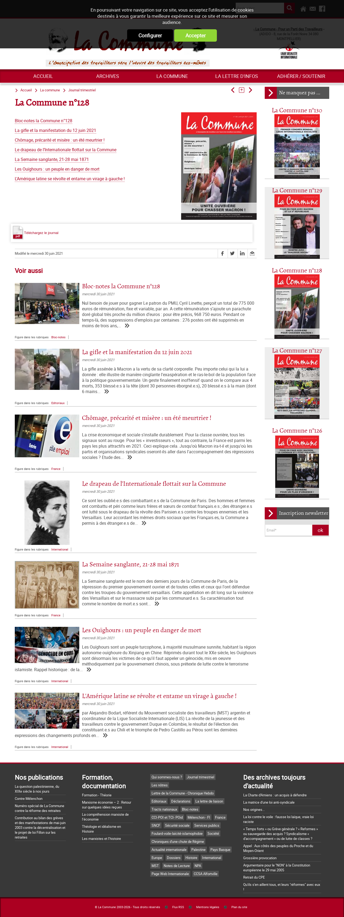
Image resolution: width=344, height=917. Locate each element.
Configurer (150, 35)
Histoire (191, 857)
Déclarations (181, 801)
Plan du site (239, 907)
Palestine (198, 849)
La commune (172, 76)
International (59, 549)
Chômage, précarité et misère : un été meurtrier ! (60, 140)
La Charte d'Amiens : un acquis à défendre (275, 795)
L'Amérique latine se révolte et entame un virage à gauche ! (70, 179)
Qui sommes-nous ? (167, 777)
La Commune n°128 (297, 270)
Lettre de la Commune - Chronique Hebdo (183, 793)
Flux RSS (178, 907)
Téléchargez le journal (35, 232)
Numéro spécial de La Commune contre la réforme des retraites (39, 808)
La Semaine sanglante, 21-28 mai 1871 (52, 159)
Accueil (43, 76)
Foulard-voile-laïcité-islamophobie (177, 833)
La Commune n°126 (297, 430)
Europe (157, 857)
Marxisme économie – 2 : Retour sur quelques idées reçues (106, 805)
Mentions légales (207, 907)
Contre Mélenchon (28, 798)
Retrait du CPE (254, 877)
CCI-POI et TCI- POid (167, 817)
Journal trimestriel (82, 90)
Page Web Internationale (170, 873)
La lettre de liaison (209, 801)
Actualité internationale (169, 849)
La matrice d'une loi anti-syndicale (269, 802)
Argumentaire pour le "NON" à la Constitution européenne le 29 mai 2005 (276, 867)
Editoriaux (57, 403)
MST (155, 865)
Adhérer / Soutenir (301, 76)
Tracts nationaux (164, 809)
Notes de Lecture (177, 865)
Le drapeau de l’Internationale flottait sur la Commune (65, 150)
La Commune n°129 (297, 190)
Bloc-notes (58, 337)
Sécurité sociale (177, 825)
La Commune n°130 (297, 110)
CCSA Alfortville (205, 873)
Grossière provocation (260, 857)
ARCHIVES (107, 76)
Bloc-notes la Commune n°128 (43, 121)
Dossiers (174, 857)
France (55, 469)
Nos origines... (254, 809)
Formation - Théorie (97, 795)
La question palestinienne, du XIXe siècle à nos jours (37, 789)
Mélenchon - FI (199, 817)
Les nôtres (160, 785)
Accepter (195, 35)
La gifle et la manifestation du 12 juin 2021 (55, 130)
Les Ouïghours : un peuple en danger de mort (57, 169)
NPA (198, 865)
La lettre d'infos (236, 76)
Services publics (206, 825)
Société (213, 833)
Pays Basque (220, 849)
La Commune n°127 (297, 350)
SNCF (156, 825)
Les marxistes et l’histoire (101, 838)
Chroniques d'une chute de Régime (178, 841)
